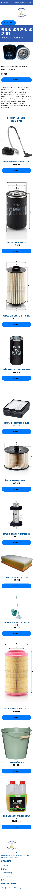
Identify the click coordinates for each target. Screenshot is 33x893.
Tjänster (6, 865)
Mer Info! (16, 80)
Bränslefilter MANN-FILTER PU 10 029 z (16, 316)
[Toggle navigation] (3, 12)
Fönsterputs (7, 876)
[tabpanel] (16, 52)
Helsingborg (6, 2)
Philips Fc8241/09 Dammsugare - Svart (16, 161)
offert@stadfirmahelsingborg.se (23, 2)
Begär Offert (8, 23)
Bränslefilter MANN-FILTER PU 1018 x (16, 480)
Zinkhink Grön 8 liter (16, 762)
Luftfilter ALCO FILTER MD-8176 (17, 577)
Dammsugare (23, 66)
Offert (5, 869)
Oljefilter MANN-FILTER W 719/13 (16, 242)
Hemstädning (7, 873)
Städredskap (14, 66)
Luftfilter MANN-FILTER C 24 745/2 (16, 709)
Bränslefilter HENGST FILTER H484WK (16, 369)
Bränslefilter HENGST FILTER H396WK (16, 534)
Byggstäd (6, 880)
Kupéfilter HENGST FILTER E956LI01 (16, 423)
